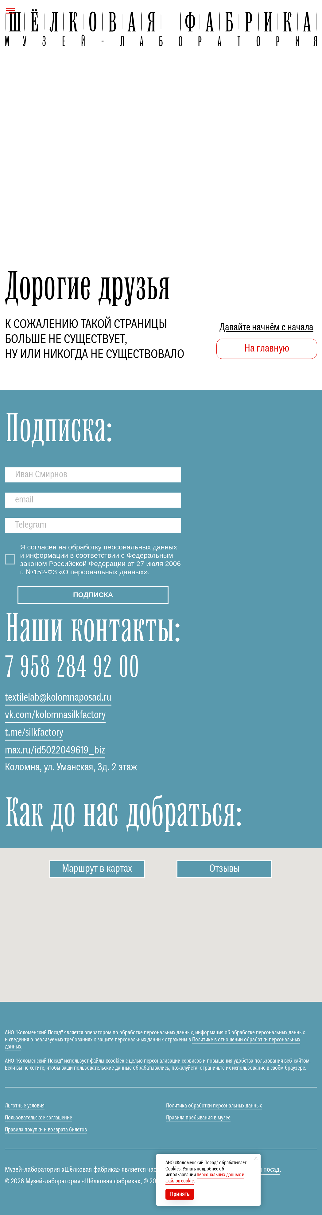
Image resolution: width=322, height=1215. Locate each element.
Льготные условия (25, 1106)
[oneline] (93, 525)
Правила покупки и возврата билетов (46, 1130)
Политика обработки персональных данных (214, 1106)
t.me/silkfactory (34, 733)
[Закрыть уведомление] (256, 1158)
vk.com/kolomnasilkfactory (55, 715)
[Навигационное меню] (10, 11)
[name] (93, 474)
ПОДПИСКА (93, 595)
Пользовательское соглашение (38, 1118)
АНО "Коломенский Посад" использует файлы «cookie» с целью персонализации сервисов (103, 1061)
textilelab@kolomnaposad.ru (58, 698)
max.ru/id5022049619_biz (55, 750)
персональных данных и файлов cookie (204, 1178)
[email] (93, 500)
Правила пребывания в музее (198, 1118)
